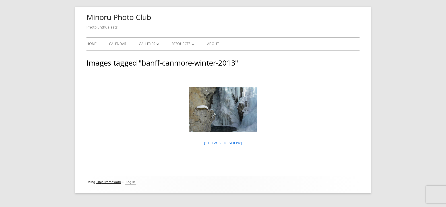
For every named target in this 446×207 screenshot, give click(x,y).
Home (91, 43)
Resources (181, 43)
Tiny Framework (108, 182)
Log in (130, 182)
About (213, 43)
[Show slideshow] (223, 142)
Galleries (147, 43)
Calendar (117, 43)
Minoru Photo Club (118, 17)
